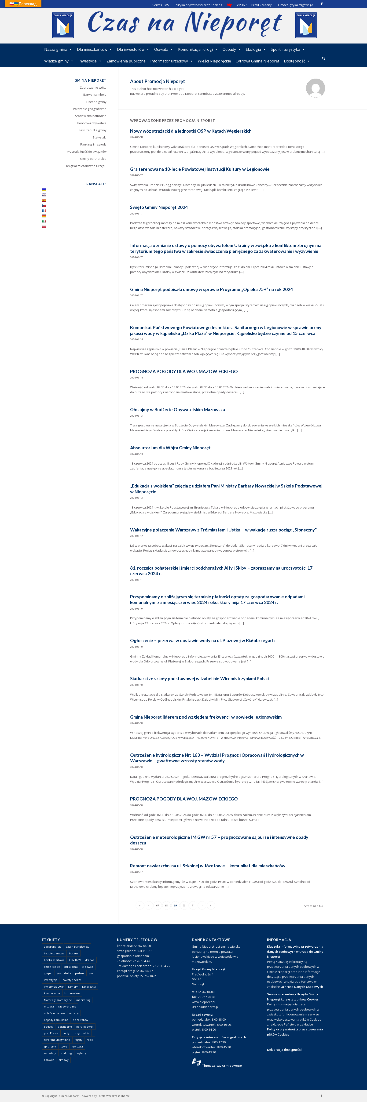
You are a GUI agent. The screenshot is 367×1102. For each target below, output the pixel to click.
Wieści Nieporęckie (214, 61)
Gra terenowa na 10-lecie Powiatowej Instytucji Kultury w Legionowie (200, 169)
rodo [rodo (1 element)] (90, 1039)
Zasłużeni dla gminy (92, 130)
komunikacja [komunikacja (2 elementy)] (52, 993)
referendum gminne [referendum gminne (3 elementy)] (57, 1039)
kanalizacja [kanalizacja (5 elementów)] (89, 986)
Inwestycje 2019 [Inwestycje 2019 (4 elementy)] (54, 986)
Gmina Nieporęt (69, 1096)
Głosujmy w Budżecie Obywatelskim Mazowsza (177, 409)
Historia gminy (96, 102)
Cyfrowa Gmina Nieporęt (257, 61)
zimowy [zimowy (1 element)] (64, 1060)
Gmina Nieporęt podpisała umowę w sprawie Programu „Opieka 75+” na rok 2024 (211, 289)
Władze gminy (59, 61)
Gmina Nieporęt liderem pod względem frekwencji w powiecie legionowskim (206, 717)
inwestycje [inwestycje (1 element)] (50, 980)
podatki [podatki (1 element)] (48, 1026)
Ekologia (256, 49)
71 (193, 905)
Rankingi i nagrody (93, 144)
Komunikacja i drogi (198, 49)
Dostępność (297, 61)
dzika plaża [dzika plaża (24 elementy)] (71, 966)
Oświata (163, 49)
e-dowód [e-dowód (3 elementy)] (87, 966)
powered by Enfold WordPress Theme (106, 1096)
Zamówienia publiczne (126, 61)
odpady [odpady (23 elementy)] (74, 1013)
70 (184, 905)
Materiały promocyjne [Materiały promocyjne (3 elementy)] (58, 1000)
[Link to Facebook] (321, 3)
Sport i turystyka (288, 49)
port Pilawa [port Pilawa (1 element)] (51, 1033)
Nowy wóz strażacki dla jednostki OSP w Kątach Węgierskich (190, 131)
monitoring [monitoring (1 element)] (83, 1000)
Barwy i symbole (94, 94)
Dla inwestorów (133, 49)
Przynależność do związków (86, 151)
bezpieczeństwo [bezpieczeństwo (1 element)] (54, 953)
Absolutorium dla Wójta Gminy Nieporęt (170, 447)
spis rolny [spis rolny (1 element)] (50, 1046)
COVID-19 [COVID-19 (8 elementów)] (75, 960)
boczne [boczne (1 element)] (73, 953)
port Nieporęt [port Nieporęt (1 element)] (84, 1026)
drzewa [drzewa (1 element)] (90, 960)
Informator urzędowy (171, 61)
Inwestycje (90, 61)
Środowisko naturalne (90, 116)
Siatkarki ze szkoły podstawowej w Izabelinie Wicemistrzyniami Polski (199, 678)
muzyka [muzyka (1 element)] (49, 1006)
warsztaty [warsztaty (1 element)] (50, 1053)
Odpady (232, 49)
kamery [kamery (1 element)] (73, 986)
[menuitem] (323, 58)
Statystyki (99, 137)
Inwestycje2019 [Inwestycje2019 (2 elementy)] (71, 980)
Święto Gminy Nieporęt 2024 (159, 207)
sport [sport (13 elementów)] (63, 1046)
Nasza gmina (58, 49)
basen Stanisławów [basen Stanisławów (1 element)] (77, 946)
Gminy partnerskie (93, 158)
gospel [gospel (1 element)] (48, 973)
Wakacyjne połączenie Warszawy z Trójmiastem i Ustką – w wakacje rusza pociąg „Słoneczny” (223, 529)
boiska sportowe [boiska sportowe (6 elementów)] (54, 960)
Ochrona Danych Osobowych (302, 987)
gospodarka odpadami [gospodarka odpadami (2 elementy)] (70, 973)
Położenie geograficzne (89, 109)
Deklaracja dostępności (284, 1049)
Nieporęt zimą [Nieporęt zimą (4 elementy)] (67, 1006)
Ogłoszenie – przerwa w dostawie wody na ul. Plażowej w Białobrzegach (202, 640)
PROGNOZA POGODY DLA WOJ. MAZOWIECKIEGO (184, 371)
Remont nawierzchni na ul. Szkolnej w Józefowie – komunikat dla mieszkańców (207, 865)
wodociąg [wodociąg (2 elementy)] (66, 1053)
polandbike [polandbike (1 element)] (65, 1026)
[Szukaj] (323, 58)
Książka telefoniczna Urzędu (86, 166)
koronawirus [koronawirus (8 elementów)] (72, 993)
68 (166, 905)
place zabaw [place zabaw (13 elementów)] (80, 1020)
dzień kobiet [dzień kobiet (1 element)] (52, 966)
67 (157, 905)
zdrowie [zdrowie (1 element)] (49, 1060)
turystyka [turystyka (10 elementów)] (77, 1046)
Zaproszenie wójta (93, 87)
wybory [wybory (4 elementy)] (81, 1053)
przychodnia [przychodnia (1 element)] (81, 1033)
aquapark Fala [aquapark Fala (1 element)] (52, 946)
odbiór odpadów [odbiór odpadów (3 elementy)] (54, 1013)
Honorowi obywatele (91, 123)
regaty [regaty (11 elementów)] (78, 1039)
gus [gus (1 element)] (91, 973)
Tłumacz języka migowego (222, 1065)
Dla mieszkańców (94, 49)
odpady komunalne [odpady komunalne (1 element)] (56, 1020)
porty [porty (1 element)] (65, 1033)
